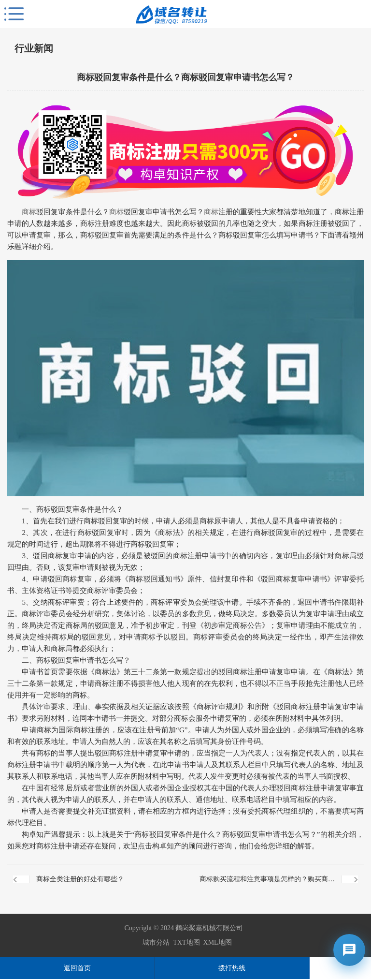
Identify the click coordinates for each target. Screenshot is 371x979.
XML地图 (217, 942)
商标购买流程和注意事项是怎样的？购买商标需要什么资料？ (267, 884)
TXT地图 (186, 942)
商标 (29, 212)
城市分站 (156, 942)
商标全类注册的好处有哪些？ (80, 879)
